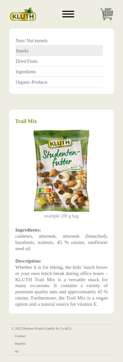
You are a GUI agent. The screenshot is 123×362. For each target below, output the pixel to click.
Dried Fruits (27, 61)
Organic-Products (32, 82)
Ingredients (26, 71)
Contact (20, 336)
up (16, 351)
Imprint (20, 343)
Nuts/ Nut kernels (32, 40)
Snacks (22, 50)
